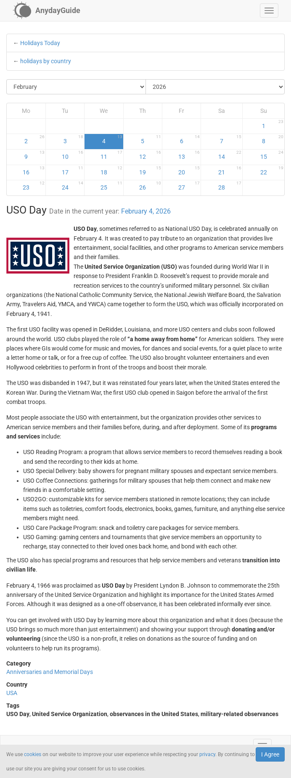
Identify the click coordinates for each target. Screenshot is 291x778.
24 (73, 186)
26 (150, 186)
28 (229, 186)
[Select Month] (76, 87)
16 (34, 171)
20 (189, 171)
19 (150, 171)
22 (271, 171)
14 (229, 155)
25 (111, 186)
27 (189, 186)
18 (111, 171)
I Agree (270, 754)
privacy (207, 754)
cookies (32, 754)
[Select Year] (215, 87)
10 (73, 155)
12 (150, 155)
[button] (269, 10)
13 (189, 155)
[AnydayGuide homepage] (46, 10)
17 (73, 171)
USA (11, 693)
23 (34, 186)
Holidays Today (40, 43)
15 (271, 155)
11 (111, 155)
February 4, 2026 (146, 211)
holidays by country (45, 61)
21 (229, 171)
